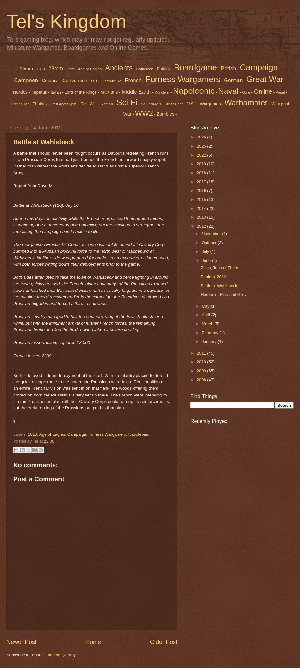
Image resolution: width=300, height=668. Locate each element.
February (210, 332)
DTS (95, 81)
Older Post (163, 642)
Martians (109, 92)
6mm (70, 69)
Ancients (119, 68)
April (206, 314)
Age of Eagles (90, 69)
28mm (55, 68)
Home (93, 642)
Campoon (26, 80)
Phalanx (40, 103)
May (206, 306)
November (212, 233)
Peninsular (20, 104)
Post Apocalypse (64, 104)
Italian (56, 92)
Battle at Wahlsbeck (43, 142)
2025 (202, 146)
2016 (202, 190)
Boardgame (195, 67)
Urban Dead (174, 104)
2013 (202, 217)
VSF (191, 103)
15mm (26, 68)
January (209, 341)
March (208, 323)
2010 (202, 361)
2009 (202, 370)
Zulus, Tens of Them (219, 267)
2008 (202, 379)
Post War (89, 104)
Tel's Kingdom (66, 21)
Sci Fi (126, 102)
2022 (202, 155)
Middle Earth (136, 92)
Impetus (39, 92)
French (133, 80)
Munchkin (162, 92)
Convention (74, 80)
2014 (202, 208)
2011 (202, 353)
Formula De (111, 81)
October (209, 242)
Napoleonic (194, 90)
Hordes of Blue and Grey (223, 294)
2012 (202, 226)
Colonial (50, 80)
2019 (202, 163)
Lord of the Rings (80, 92)
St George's (151, 104)
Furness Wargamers (182, 79)
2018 (202, 172)
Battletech (144, 69)
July (206, 251)
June (207, 260)
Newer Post (21, 642)
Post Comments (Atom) (53, 655)
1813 (41, 69)
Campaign (76, 434)
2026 (202, 137)
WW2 (144, 113)
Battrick (164, 69)
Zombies (166, 114)
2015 (202, 199)
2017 (202, 181)
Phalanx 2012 (213, 276)
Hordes (20, 92)
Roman (107, 104)
